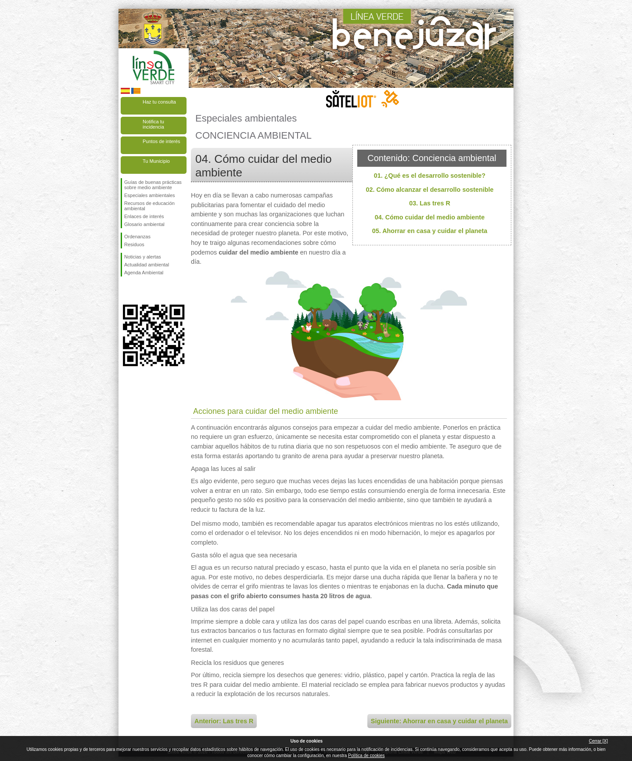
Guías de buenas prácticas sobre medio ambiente (153, 184)
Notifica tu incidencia (153, 124)
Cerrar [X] (598, 741)
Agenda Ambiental (143, 272)
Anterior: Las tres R (223, 721)
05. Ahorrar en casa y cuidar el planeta (430, 230)
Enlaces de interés (144, 216)
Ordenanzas (137, 236)
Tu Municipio (156, 161)
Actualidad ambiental (146, 264)
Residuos (134, 244)
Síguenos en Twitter (140, 290)
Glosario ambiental (144, 224)
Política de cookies (366, 755)
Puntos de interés (161, 141)
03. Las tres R (429, 203)
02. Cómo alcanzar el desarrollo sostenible (429, 189)
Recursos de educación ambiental (149, 206)
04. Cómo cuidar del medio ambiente (430, 217)
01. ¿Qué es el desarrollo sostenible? (429, 175)
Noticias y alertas (142, 256)
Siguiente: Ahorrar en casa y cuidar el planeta (439, 721)
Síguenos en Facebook (126, 290)
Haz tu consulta (159, 101)
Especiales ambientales (149, 195)
